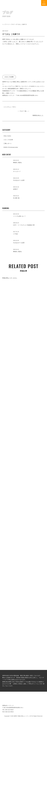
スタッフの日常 (8, 139)
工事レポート (8, 143)
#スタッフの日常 (9, 77)
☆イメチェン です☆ (10, 107)
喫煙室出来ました (38, 115)
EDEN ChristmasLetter (11, 147)
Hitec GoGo (7, 136)
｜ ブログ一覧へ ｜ (23, 111)
